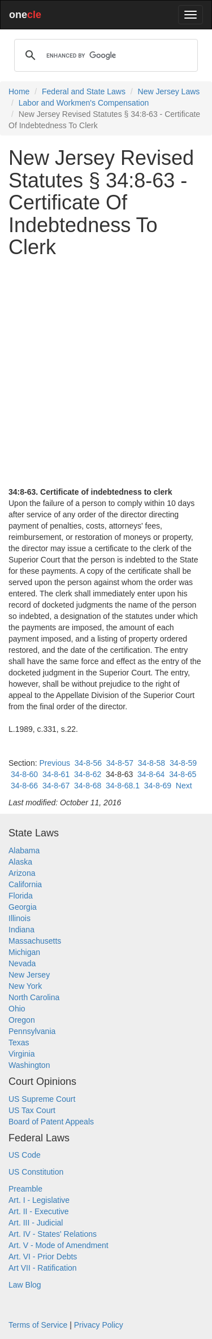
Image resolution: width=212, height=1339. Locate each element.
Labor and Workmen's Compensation (84, 102)
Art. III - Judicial (35, 1222)
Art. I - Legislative (39, 1200)
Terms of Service (37, 1324)
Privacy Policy (98, 1324)
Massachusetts (34, 940)
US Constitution (35, 1171)
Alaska (20, 861)
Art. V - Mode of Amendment (58, 1245)
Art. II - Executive (38, 1211)
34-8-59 (183, 762)
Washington (29, 1065)
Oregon (21, 1019)
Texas (18, 1042)
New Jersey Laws (169, 91)
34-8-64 (151, 774)
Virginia (21, 1053)
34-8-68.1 (123, 785)
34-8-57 (119, 762)
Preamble (25, 1188)
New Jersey (29, 974)
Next (184, 785)
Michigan (24, 952)
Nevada (22, 963)
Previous (54, 762)
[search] (104, 55)
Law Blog (24, 1284)
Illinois (19, 918)
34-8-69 (157, 785)
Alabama (24, 850)
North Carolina (33, 997)
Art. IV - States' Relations (52, 1233)
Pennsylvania (31, 1031)
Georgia (22, 906)
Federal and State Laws (84, 91)
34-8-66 (24, 785)
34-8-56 (88, 762)
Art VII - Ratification (42, 1267)
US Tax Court (31, 1110)
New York (25, 986)
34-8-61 (56, 774)
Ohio (16, 1008)
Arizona (21, 873)
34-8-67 (56, 785)
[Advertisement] (106, 372)
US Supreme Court (41, 1099)
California (25, 884)
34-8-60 (24, 774)
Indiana (21, 929)
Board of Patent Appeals (51, 1121)
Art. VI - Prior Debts (42, 1256)
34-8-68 (87, 785)
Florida (20, 895)
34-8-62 (87, 774)
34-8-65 (182, 774)
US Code (24, 1154)
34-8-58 (151, 762)
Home (18, 91)
